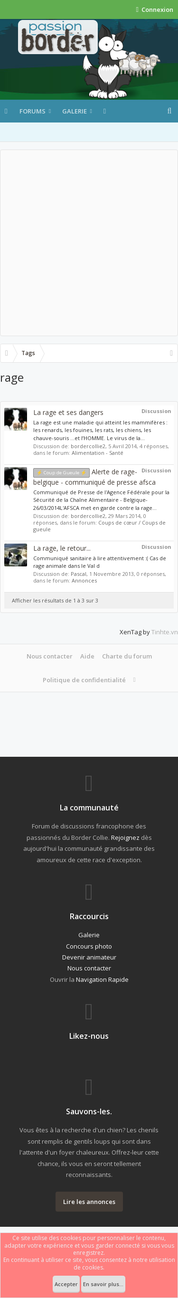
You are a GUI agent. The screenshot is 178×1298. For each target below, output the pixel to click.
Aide (87, 656)
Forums (32, 111)
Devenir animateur (89, 957)
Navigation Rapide (102, 979)
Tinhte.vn (164, 632)
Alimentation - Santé (97, 452)
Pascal (78, 573)
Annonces (84, 580)
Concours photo (89, 946)
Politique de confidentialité (84, 680)
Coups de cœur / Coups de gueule (99, 526)
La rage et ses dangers (68, 412)
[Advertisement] (89, 243)
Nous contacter (50, 656)
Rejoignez (125, 837)
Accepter (66, 1284)
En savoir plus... (103, 1284)
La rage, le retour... (62, 548)
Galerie (74, 111)
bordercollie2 (88, 446)
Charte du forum (127, 656)
